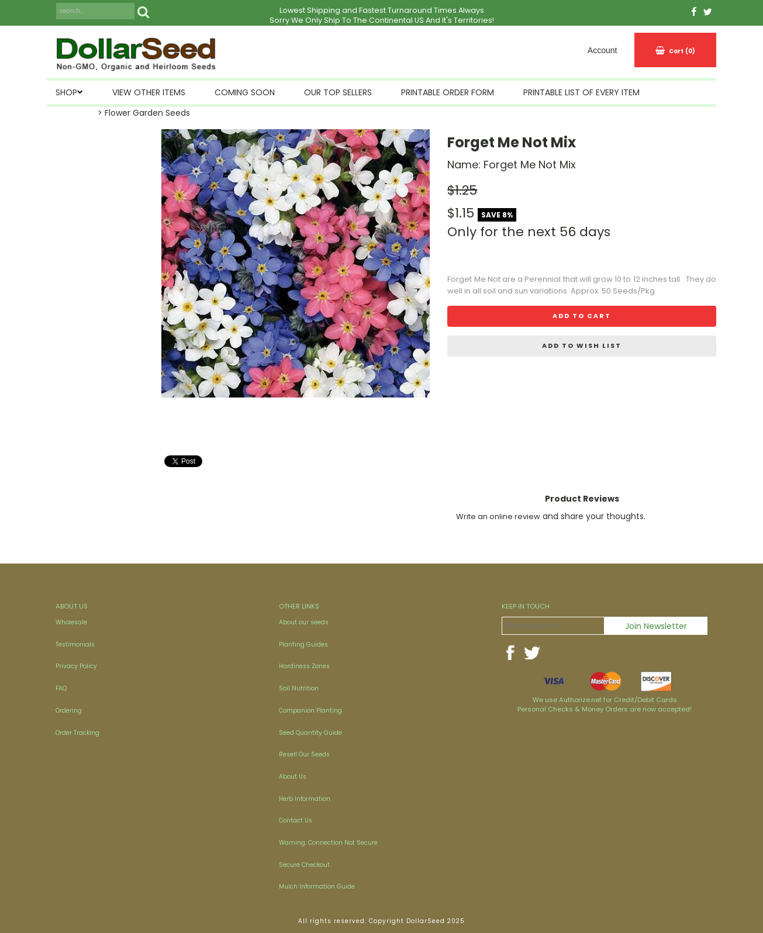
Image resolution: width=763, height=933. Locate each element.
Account (602, 50)
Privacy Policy (76, 666)
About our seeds (304, 622)
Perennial (542, 279)
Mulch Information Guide (317, 886)
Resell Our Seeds (304, 754)
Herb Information (304, 798)
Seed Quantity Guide (310, 732)
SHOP (66, 92)
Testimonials (75, 644)
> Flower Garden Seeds (144, 113)
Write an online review (498, 516)
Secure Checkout (304, 865)
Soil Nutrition (299, 688)
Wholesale (71, 622)
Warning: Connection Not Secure (328, 842)
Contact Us (295, 820)
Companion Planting (310, 710)
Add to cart (582, 315)
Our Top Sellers (338, 92)
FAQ (61, 688)
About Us (292, 776)
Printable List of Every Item (581, 92)
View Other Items (148, 92)
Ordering (69, 710)
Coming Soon (245, 92)
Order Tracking (77, 732)
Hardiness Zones (304, 666)
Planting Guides (303, 644)
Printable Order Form (447, 92)
